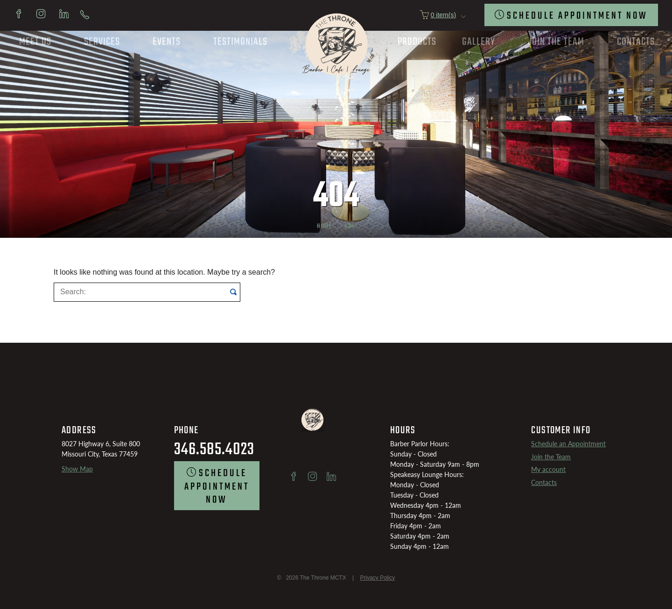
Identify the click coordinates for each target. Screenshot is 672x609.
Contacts (544, 482)
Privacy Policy (377, 577)
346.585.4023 (214, 449)
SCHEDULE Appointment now (577, 16)
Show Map (77, 469)
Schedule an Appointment (568, 444)
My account (548, 469)
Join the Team (551, 457)
